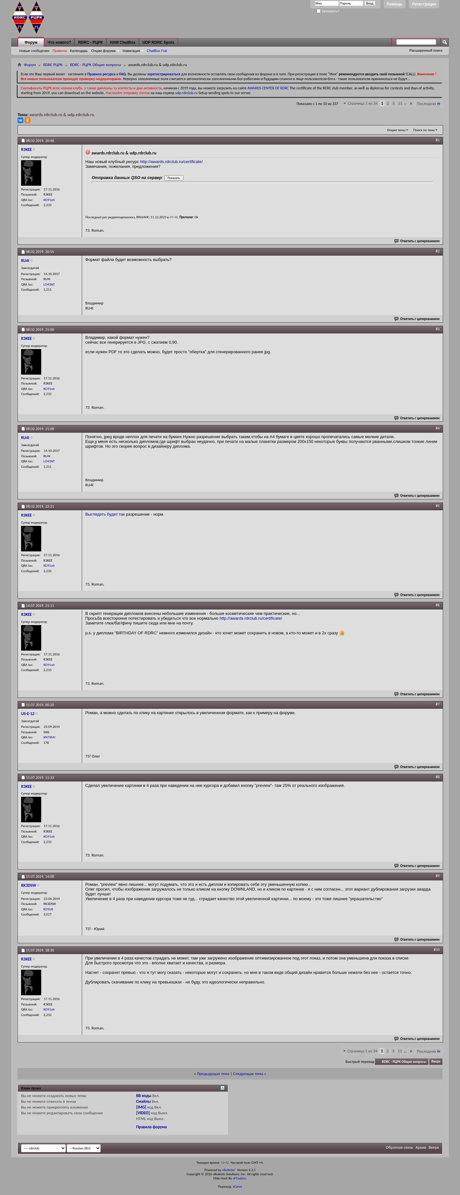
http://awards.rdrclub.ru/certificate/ (171, 161)
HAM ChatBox (122, 42)
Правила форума (151, 1126)
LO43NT (49, 284)
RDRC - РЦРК (90, 42)
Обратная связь (399, 1147)
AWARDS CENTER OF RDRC (268, 88)
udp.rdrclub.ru (186, 93)
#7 (438, 704)
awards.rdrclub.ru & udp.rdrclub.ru (61, 114)
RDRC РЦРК (53, 64)
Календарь (79, 51)
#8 (438, 777)
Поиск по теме (424, 130)
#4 (438, 428)
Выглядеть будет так (105, 514)
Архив (421, 1147)
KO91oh (49, 200)
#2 (438, 251)
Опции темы (396, 130)
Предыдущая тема (213, 1073)
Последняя (429, 103)
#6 (438, 605)
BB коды (143, 1095)
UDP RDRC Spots (158, 42)
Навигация (131, 51)
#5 (438, 506)
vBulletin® (229, 1170)
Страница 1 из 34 (363, 103)
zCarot (237, 1186)
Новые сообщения (34, 51)
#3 (438, 329)
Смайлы (143, 1101)
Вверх (435, 1062)
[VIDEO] (143, 1112)
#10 (437, 949)
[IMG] (141, 1107)
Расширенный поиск (425, 50)
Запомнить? (328, 11)
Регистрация (424, 4)
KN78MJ (49, 737)
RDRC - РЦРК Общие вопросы (95, 64)
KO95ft (48, 909)
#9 (438, 876)
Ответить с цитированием (417, 241)
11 (400, 103)
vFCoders (239, 1178)
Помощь (394, 4)
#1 (438, 140)
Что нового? (59, 42)
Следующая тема (248, 1073)
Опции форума (103, 51)
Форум (31, 42)
